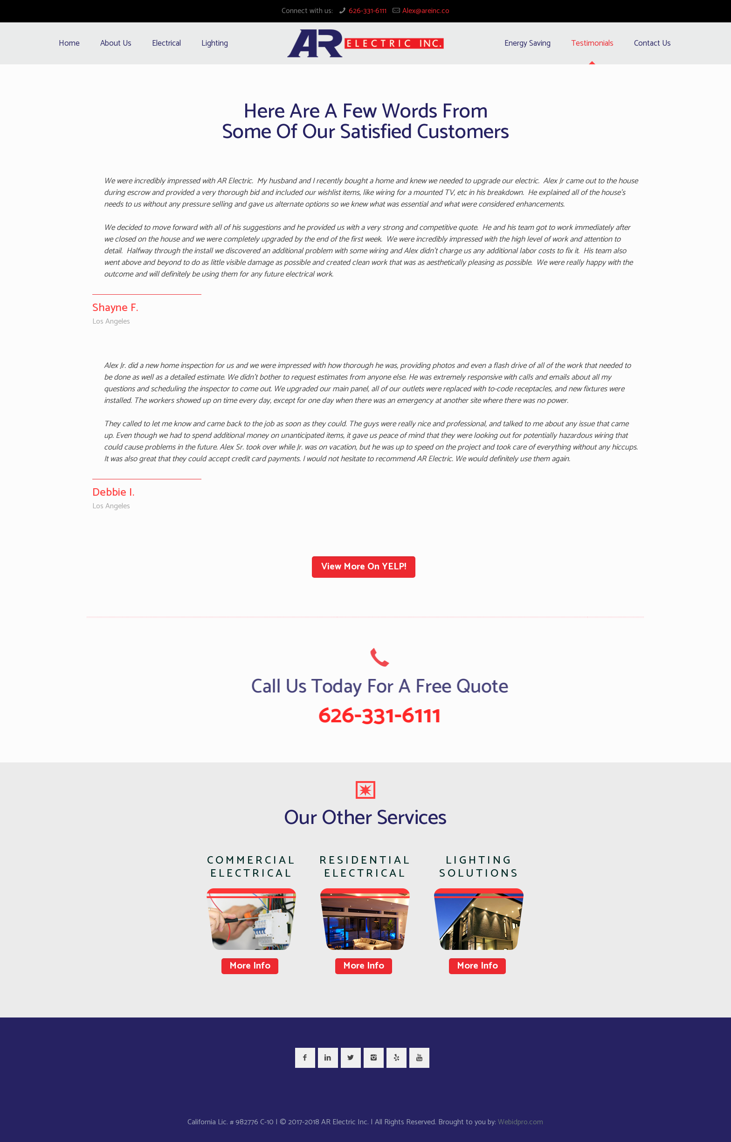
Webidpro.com (520, 1122)
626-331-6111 (367, 11)
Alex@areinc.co (425, 11)
